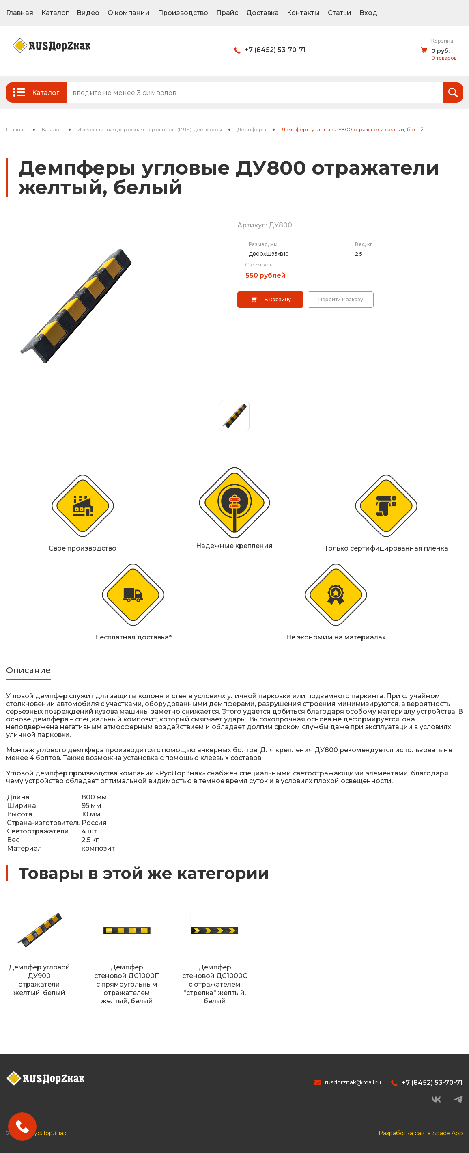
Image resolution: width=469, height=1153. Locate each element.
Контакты (303, 13)
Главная (19, 13)
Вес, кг (363, 244)
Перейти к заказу (340, 299)
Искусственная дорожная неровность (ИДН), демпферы (149, 129)
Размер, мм (263, 244)
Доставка (262, 13)
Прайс (227, 13)
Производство (183, 13)
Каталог (55, 13)
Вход (368, 13)
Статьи (339, 13)
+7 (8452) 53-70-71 (275, 50)
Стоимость (258, 264)
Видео (88, 13)
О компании (129, 13)
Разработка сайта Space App (421, 1133)
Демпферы (251, 129)
